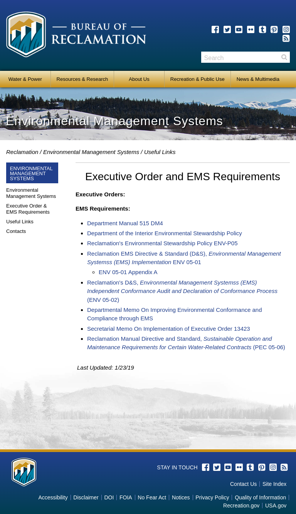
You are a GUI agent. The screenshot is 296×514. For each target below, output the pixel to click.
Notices (181, 497)
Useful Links (20, 221)
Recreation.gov (241, 505)
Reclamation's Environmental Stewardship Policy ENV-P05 (162, 243)
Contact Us (243, 484)
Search (284, 57)
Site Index (274, 484)
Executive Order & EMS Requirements (28, 209)
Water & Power (25, 79)
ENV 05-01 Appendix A (128, 272)
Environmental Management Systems (91, 152)
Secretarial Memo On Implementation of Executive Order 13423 (168, 328)
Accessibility (52, 497)
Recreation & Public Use (197, 79)
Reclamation (22, 152)
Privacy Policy (212, 497)
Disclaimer (85, 497)
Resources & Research (82, 79)
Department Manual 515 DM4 (125, 223)
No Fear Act (152, 497)
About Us (139, 79)
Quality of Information (260, 497)
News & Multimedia (258, 79)
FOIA (125, 497)
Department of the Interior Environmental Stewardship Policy (164, 233)
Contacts (16, 231)
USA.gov (275, 505)
